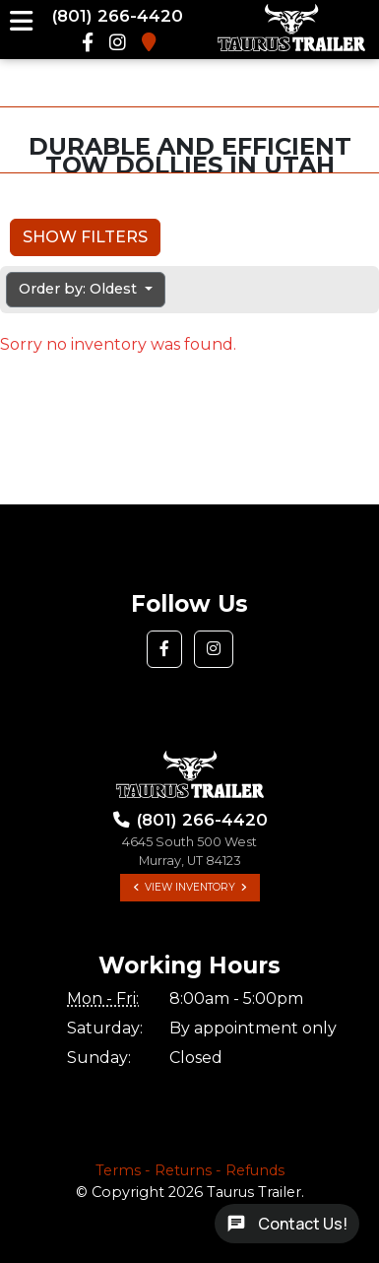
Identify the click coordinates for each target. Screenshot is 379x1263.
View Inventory (190, 887)
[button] (164, 649)
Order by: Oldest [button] (80, 289)
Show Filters (85, 237)
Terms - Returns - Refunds (189, 1170)
